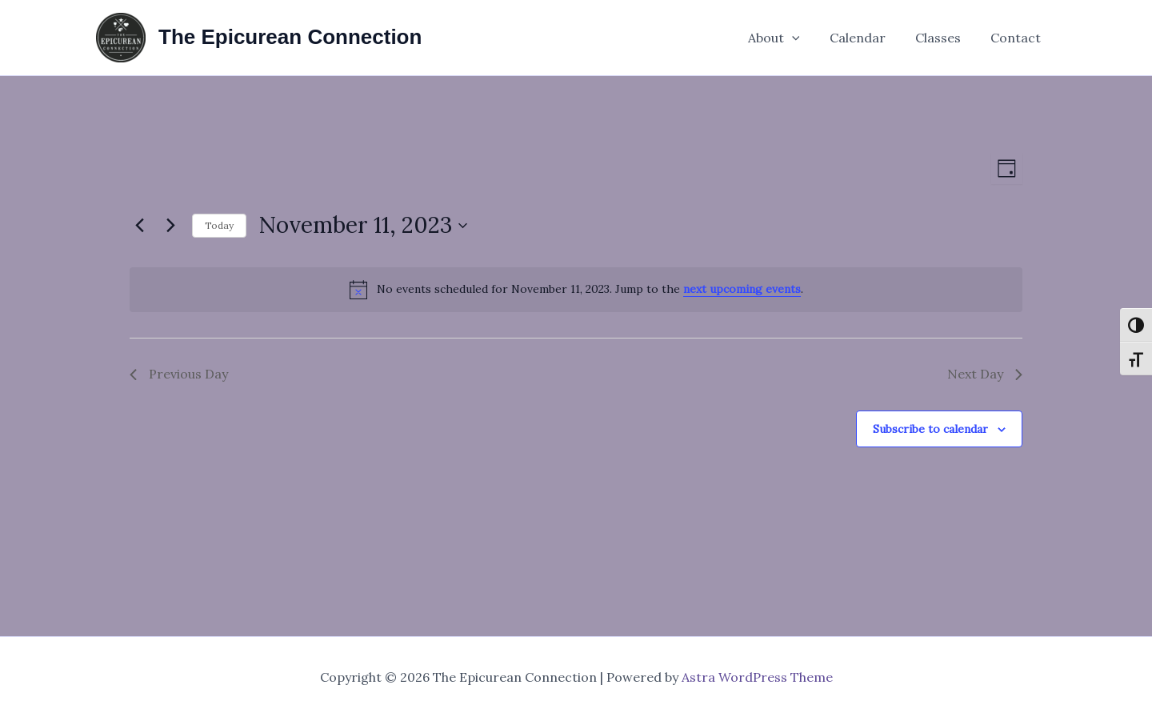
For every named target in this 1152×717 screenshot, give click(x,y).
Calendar (868, 38)
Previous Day (179, 374)
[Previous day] (139, 225)
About (788, 38)
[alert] (576, 289)
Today (219, 225)
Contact (1018, 38)
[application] (806, 38)
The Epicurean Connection (290, 37)
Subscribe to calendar (930, 429)
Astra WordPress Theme (757, 677)
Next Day (984, 374)
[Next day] (170, 225)
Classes (944, 38)
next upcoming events (742, 289)
